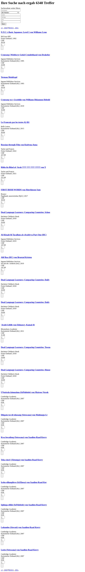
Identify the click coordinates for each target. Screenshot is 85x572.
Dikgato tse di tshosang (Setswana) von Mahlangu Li (24, 415)
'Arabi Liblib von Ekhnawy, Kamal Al (18, 325)
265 (16, 28)
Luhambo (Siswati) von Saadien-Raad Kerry (20, 527)
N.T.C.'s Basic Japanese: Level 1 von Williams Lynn (24, 32)
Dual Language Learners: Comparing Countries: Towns (25, 347)
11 (13, 28)
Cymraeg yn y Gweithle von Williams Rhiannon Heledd (25, 100)
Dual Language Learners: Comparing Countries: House (25, 370)
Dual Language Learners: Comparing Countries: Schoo (25, 212)
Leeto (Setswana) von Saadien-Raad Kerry (20, 550)
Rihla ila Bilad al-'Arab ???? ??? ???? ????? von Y (23, 167)
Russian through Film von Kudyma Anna (19, 145)
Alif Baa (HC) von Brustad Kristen (16, 257)
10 (11, 28)
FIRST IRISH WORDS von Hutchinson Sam (21, 190)
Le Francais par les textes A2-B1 (15, 122)
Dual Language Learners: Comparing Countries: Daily (25, 280)
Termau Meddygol (9, 77)
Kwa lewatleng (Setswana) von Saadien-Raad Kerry (24, 437)
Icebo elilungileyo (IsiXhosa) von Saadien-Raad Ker (24, 482)
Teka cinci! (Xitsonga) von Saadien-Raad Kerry (22, 460)
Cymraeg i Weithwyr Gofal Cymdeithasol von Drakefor (25, 55)
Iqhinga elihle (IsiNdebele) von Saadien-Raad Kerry (24, 505)
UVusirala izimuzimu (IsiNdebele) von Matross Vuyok (24, 392)
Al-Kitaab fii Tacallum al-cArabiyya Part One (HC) (23, 235)
